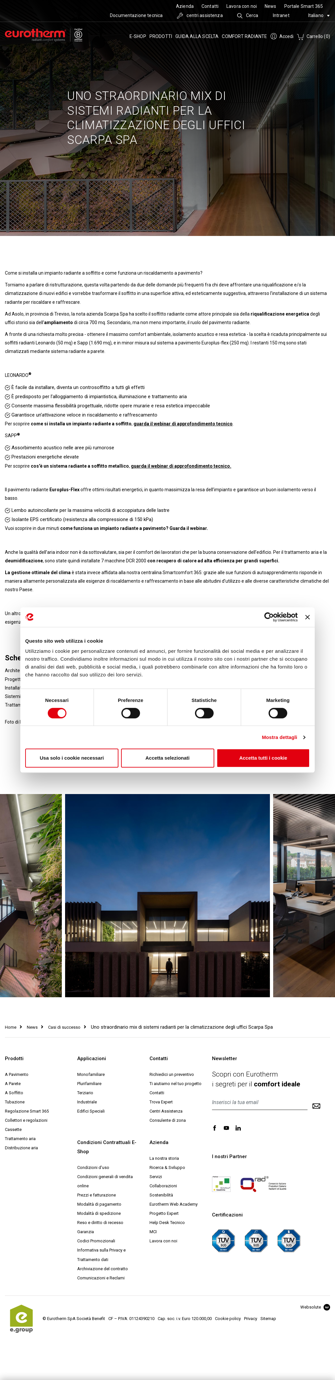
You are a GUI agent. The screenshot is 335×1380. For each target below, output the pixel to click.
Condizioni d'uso (93, 1167)
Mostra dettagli (279, 737)
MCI (153, 1231)
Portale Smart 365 (303, 6)
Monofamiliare (91, 1074)
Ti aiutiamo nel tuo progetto (176, 1083)
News (270, 6)
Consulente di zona (168, 1120)
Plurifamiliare (89, 1083)
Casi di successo (64, 1027)
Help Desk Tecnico (167, 1222)
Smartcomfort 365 (182, 572)
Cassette (13, 1129)
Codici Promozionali (96, 1240)
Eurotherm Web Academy (174, 1204)
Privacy (250, 1318)
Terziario (85, 1092)
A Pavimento (16, 1074)
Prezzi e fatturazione (96, 1195)
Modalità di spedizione (99, 1213)
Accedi (282, 36)
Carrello (313, 36)
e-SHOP (138, 36)
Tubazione (15, 1101)
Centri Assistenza (166, 1111)
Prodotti (161, 36)
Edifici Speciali (91, 1111)
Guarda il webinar (188, 528)
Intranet (281, 15)
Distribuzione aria (21, 1147)
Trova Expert (161, 1101)
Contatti (210, 6)
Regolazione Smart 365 (27, 1111)
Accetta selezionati (167, 758)
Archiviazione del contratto (102, 1268)
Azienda (185, 6)
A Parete (13, 1083)
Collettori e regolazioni (26, 1120)
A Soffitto (14, 1092)
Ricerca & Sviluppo (167, 1167)
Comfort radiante (244, 36)
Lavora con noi (241, 6)
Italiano (319, 15)
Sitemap (268, 1318)
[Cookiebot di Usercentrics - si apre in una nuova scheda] (269, 617)
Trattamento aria (20, 1138)
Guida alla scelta (197, 36)
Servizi (156, 1176)
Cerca (247, 15)
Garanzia (85, 1231)
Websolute (315, 1307)
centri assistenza (200, 15)
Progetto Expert (164, 1213)
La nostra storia (164, 1158)
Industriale (87, 1101)
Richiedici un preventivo (172, 1074)
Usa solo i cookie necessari (72, 758)
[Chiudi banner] (307, 617)
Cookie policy (228, 1318)
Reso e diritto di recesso (100, 1222)
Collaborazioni (163, 1185)
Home (10, 1027)
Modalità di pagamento (99, 1204)
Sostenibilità (161, 1195)
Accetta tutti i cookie (263, 758)
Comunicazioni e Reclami (101, 1277)
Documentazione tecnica (136, 15)
